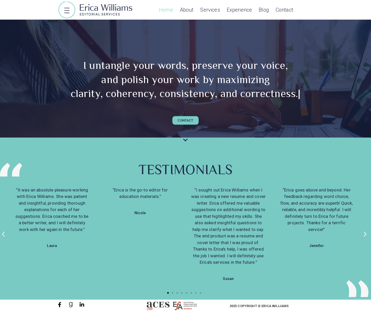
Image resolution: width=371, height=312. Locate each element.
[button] (67, 10)
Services (210, 10)
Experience (239, 10)
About (187, 10)
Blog (264, 10)
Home (166, 10)
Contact (284, 10)
